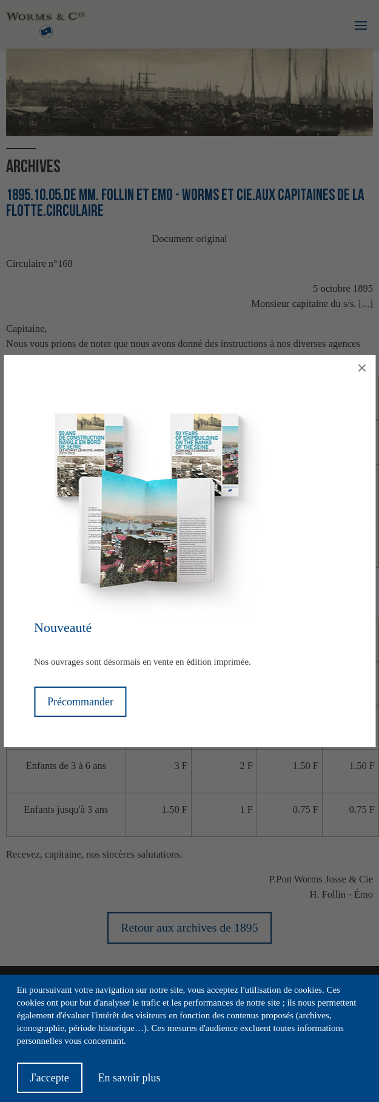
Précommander (80, 702)
